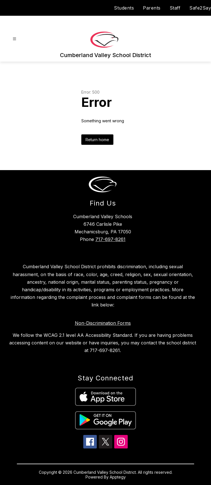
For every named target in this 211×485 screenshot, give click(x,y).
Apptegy (118, 477)
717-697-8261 (110, 239)
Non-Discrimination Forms (103, 323)
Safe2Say (200, 8)
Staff (175, 8)
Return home (97, 139)
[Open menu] (14, 39)
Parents (152, 8)
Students (124, 8)
